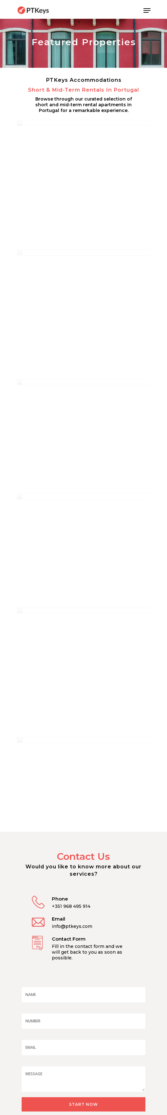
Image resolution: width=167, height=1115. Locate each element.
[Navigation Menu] (146, 10)
